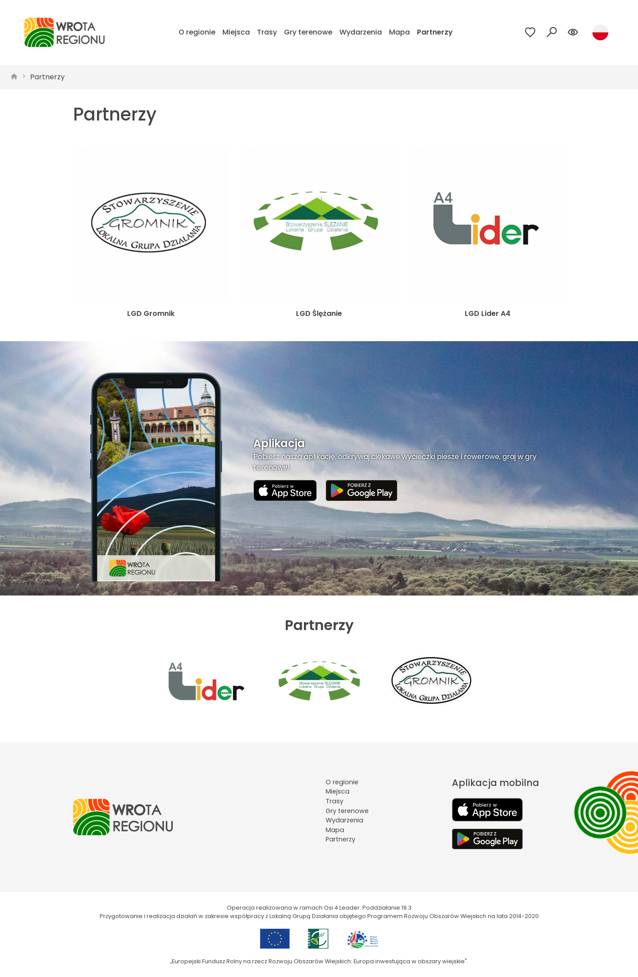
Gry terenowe (308, 32)
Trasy (267, 32)
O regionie (197, 32)
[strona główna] (14, 77)
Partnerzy (435, 32)
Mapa (399, 32)
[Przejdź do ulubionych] (530, 32)
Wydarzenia (360, 32)
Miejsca (236, 32)
